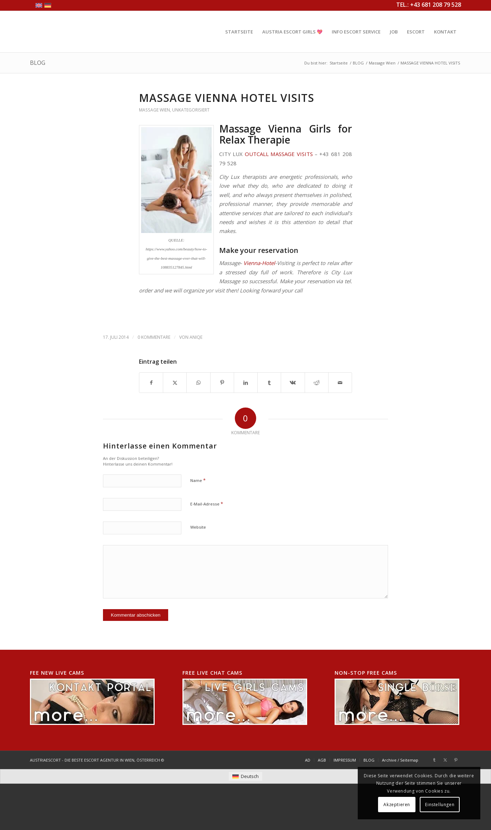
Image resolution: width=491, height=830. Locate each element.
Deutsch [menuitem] (250, 776)
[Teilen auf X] (174, 383)
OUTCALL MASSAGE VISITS (279, 153)
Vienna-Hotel (259, 262)
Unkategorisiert (191, 110)
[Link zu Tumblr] (434, 759)
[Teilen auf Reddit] (316, 383)
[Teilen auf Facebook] (151, 383)
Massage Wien (154, 110)
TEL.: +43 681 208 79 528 (428, 5)
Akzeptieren (396, 805)
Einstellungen (439, 805)
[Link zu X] (445, 759)
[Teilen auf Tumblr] (269, 383)
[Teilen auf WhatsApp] (198, 383)
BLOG (37, 63)
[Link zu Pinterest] (455, 759)
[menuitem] (239, 31)
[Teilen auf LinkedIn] (245, 383)
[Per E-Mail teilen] (340, 383)
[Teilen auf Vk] (292, 383)
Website (198, 527)
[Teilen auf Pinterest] (222, 383)
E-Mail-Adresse (206, 503)
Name (198, 480)
